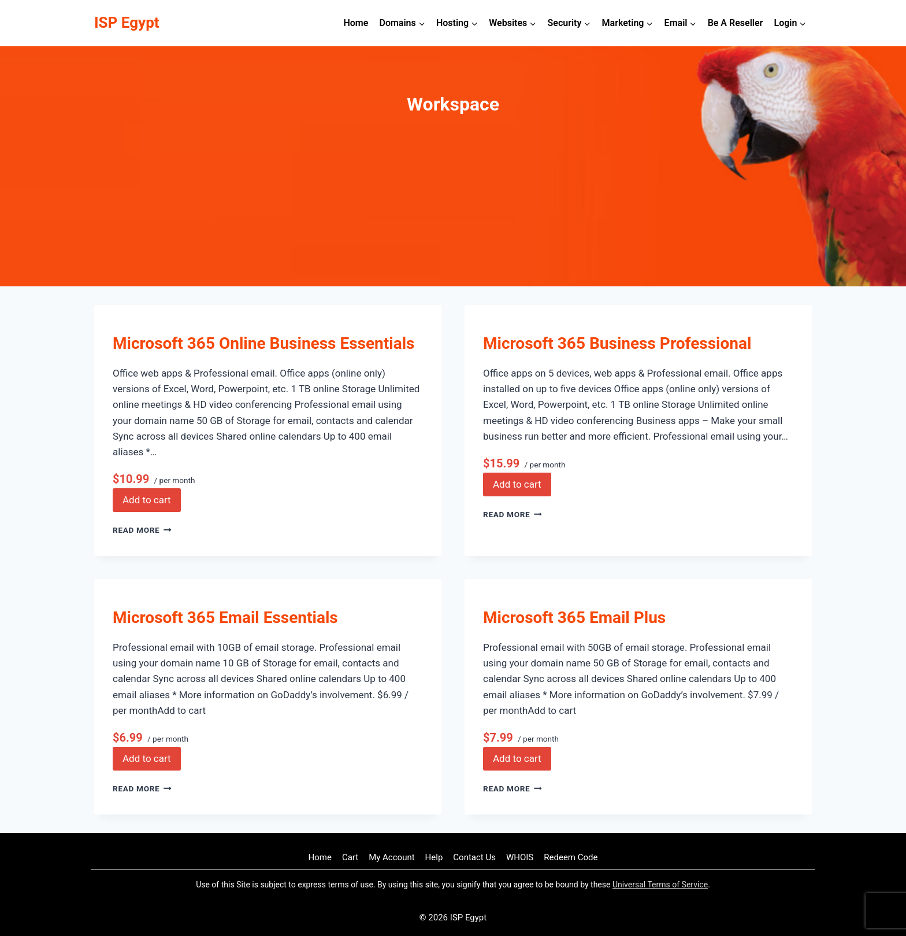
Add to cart (146, 500)
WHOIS (519, 857)
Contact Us (474, 857)
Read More (142, 530)
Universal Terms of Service (660, 884)
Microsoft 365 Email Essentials (225, 617)
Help (434, 857)
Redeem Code (570, 857)
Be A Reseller (735, 22)
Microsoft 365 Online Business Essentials (263, 343)
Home (355, 22)
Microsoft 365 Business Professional (617, 343)
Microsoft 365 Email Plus (574, 617)
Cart (350, 857)
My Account (391, 857)
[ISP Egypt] (126, 23)
